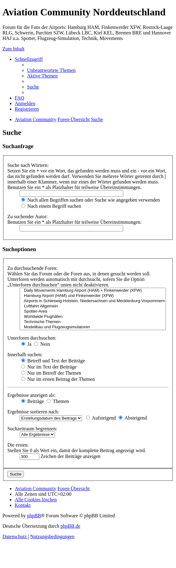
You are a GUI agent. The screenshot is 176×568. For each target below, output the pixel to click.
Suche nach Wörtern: (28, 165)
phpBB (34, 515)
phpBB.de (70, 526)
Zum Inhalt (13, 48)
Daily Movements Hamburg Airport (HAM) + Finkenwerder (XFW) (93, 290)
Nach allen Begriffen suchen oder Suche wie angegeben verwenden (90, 200)
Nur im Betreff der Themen (51, 373)
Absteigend (133, 417)
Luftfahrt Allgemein (93, 306)
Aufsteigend (101, 417)
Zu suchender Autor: (27, 216)
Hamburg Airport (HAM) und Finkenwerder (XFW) (93, 295)
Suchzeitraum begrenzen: (32, 428)
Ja (26, 344)
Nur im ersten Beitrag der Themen (58, 379)
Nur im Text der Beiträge (48, 366)
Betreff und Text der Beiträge (53, 360)
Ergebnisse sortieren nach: (33, 411)
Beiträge (32, 401)
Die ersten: (18, 445)
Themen (58, 401)
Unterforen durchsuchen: (32, 338)
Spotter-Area (93, 311)
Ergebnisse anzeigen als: (31, 395)
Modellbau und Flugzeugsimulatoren (93, 327)
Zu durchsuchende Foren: (32, 268)
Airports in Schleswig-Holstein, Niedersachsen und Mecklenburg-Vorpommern (93, 301)
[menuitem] (51, 70)
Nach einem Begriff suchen (51, 206)
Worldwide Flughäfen (93, 316)
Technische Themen (93, 322)
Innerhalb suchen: (24, 354)
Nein (42, 344)
